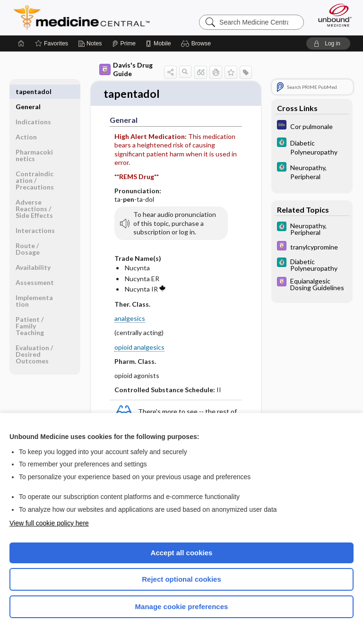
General (28, 91)
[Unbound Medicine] (332, 15)
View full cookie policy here (49, 523)
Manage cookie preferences (181, 607)
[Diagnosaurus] (312, 126)
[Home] (21, 43)
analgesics (129, 319)
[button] (197, 43)
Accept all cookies (182, 553)
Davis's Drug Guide (126, 69)
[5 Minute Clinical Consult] (312, 147)
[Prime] (124, 43)
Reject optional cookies (181, 579)
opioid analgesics (139, 348)
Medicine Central (87, 17)
